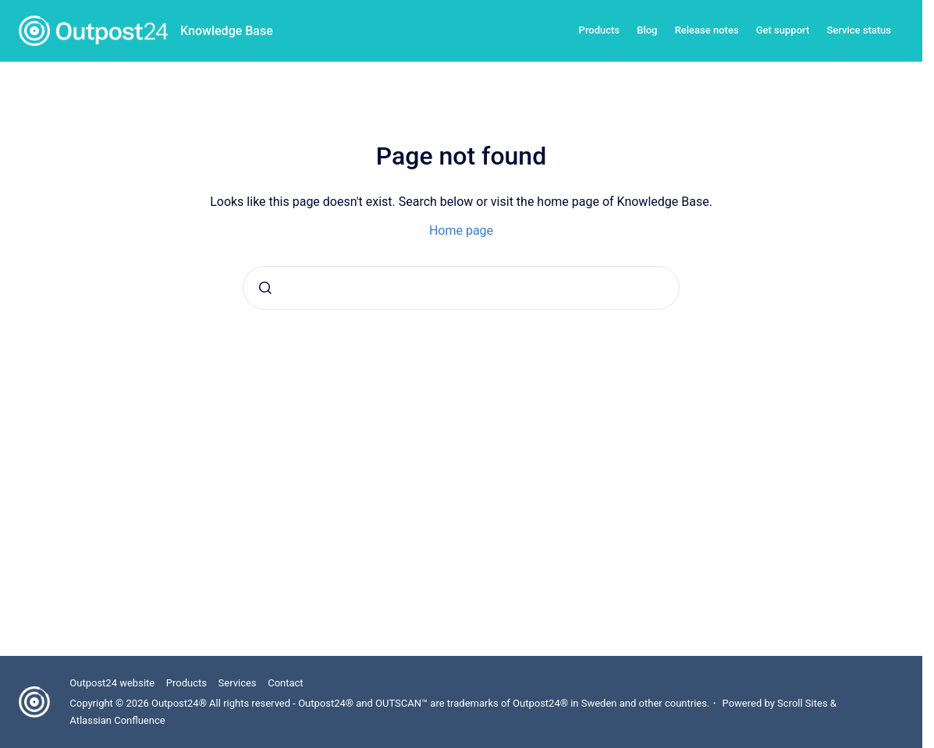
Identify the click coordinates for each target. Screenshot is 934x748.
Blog (647, 30)
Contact (285, 683)
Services (237, 683)
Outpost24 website (111, 683)
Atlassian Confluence (117, 720)
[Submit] (265, 287)
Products (599, 30)
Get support (783, 30)
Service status (858, 30)
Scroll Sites (802, 703)
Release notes (707, 30)
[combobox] (461, 288)
